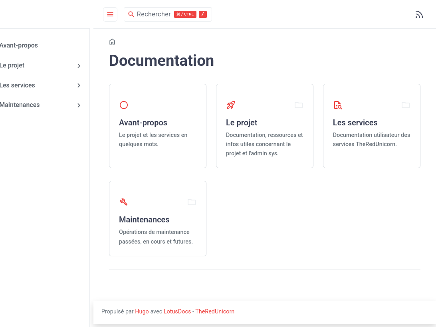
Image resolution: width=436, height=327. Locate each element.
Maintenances (37, 104)
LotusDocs (204, 314)
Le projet (29, 65)
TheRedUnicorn (241, 314)
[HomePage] (60, 14)
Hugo (169, 314)
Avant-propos (36, 45)
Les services (34, 84)
